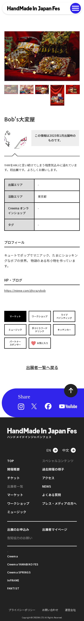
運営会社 (70, 610)
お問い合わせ (50, 610)
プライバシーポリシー (22, 610)
